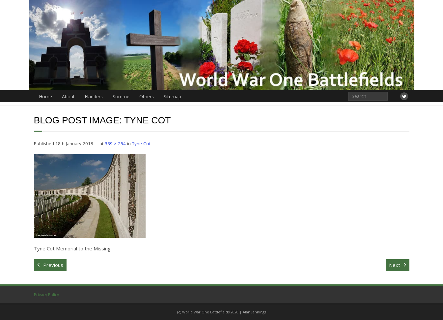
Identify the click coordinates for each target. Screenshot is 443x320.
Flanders (94, 96)
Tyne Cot (141, 143)
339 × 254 (115, 143)
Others (146, 96)
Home (45, 96)
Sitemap (172, 96)
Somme (121, 96)
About (68, 96)
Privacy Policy (46, 295)
